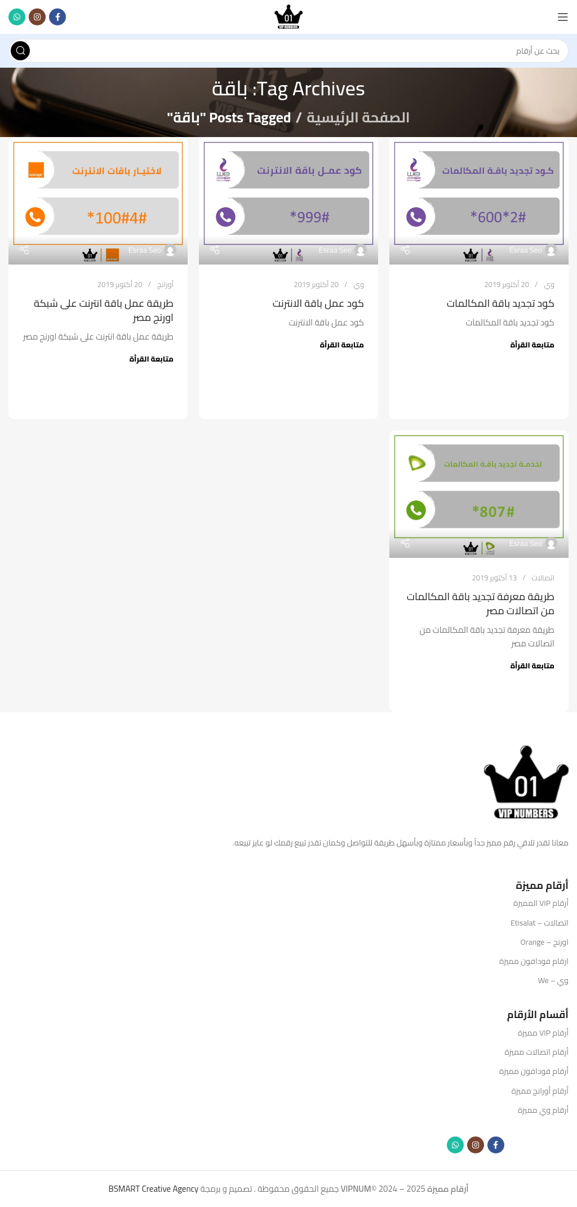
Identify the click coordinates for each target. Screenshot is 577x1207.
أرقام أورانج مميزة (540, 1090)
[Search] (288, 51)
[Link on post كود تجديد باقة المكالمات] (479, 201)
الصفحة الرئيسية (358, 117)
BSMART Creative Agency (153, 1188)
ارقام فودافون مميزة (534, 961)
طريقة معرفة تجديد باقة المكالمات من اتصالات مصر (480, 603)
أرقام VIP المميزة (541, 903)
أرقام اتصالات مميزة (536, 1052)
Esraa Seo (525, 250)
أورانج (165, 284)
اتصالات (542, 577)
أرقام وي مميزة (543, 1110)
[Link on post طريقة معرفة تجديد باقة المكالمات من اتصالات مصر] (479, 494)
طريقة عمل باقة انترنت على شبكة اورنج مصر (104, 310)
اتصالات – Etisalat (540, 922)
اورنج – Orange (545, 942)
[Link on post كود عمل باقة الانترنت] (288, 201)
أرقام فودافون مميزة (534, 1071)
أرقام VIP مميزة (543, 1032)
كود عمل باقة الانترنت (318, 303)
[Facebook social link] (57, 16)
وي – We (553, 980)
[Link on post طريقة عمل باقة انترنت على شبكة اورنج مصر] (98, 201)
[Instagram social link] (37, 16)
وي (549, 284)
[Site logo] (288, 16)
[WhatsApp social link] (16, 16)
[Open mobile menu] (563, 17)
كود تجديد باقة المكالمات (500, 303)
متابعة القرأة (532, 344)
